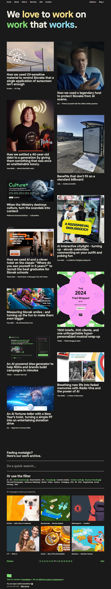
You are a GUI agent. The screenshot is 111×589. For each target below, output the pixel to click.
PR (76, 482)
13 (62, 561)
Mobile (44, 482)
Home (9, 2)
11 (57, 561)
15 (67, 561)
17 (71, 561)
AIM (40, 2)
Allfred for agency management (50, 579)
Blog (101, 2)
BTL (43, 480)
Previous (10, 561)
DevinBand (26, 579)
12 (59, 561)
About (16, 2)
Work (24, 2)
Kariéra (92, 2)
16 (69, 561)
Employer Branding (92, 480)
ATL (11, 480)
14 (64, 561)
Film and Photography (15, 482)
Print (80, 482)
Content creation (63, 480)
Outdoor (57, 482)
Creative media (76, 480)
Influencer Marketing (32, 482)
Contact (48, 2)
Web (16, 484)
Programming (88, 482)
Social (96, 482)
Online (50, 482)
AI (7, 480)
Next (102, 561)
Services (33, 2)
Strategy (10, 484)
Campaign (49, 480)
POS (71, 482)
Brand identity (35, 480)
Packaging (65, 482)
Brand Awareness (20, 480)
